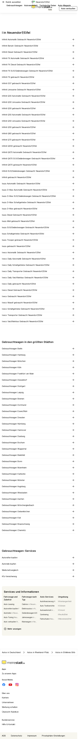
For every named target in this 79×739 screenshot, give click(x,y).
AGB (4, 736)
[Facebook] (4, 685)
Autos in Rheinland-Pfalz (36, 652)
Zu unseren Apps (9, 673)
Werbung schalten (10, 707)
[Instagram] (17, 685)
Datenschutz (16, 736)
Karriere (5, 697)
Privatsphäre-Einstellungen (53, 736)
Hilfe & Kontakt (8, 724)
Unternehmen (8, 702)
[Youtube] (10, 685)
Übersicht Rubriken (10, 712)
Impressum (32, 736)
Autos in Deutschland (11, 652)
